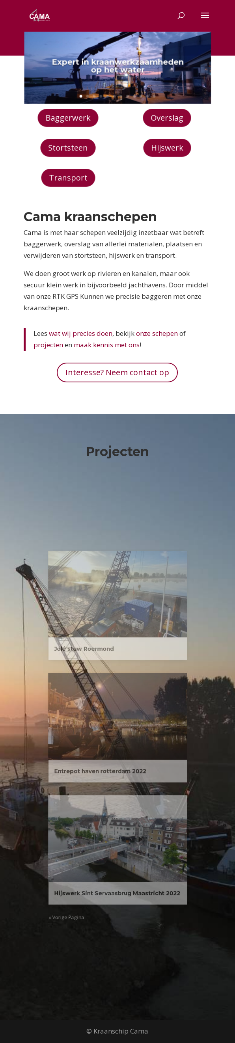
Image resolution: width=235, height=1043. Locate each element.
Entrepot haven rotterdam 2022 (104, 761)
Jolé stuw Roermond (93, 672)
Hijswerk (167, 147)
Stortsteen (68, 147)
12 (148, 92)
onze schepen (157, 333)
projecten (48, 344)
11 (143, 92)
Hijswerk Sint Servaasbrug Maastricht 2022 (117, 850)
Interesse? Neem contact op (117, 372)
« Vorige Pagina (80, 867)
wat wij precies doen (80, 333)
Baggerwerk (68, 117)
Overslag (167, 117)
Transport (68, 177)
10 (137, 92)
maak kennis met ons (107, 344)
